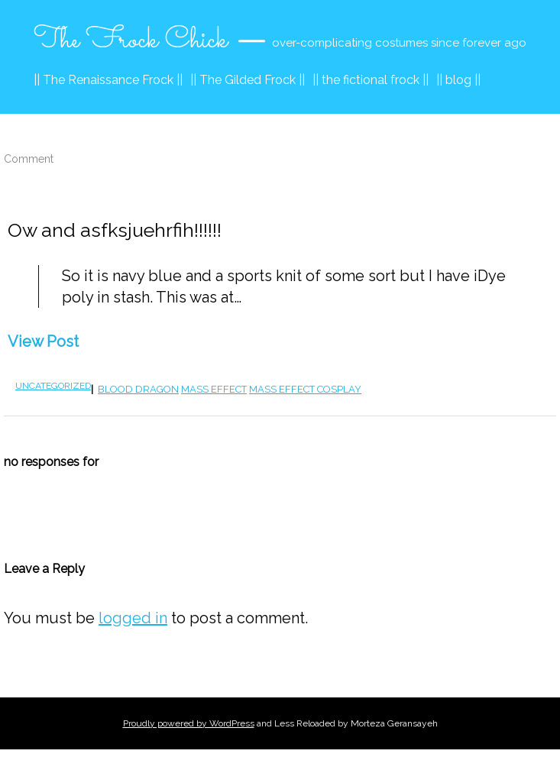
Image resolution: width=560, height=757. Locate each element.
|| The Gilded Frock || (247, 80)
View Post (43, 341)
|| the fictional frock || (370, 80)
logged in (133, 618)
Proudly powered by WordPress (188, 723)
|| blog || (458, 80)
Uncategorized (53, 385)
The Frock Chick (131, 40)
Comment (28, 159)
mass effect (214, 389)
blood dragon (138, 389)
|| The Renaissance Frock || (108, 80)
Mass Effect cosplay (305, 389)
